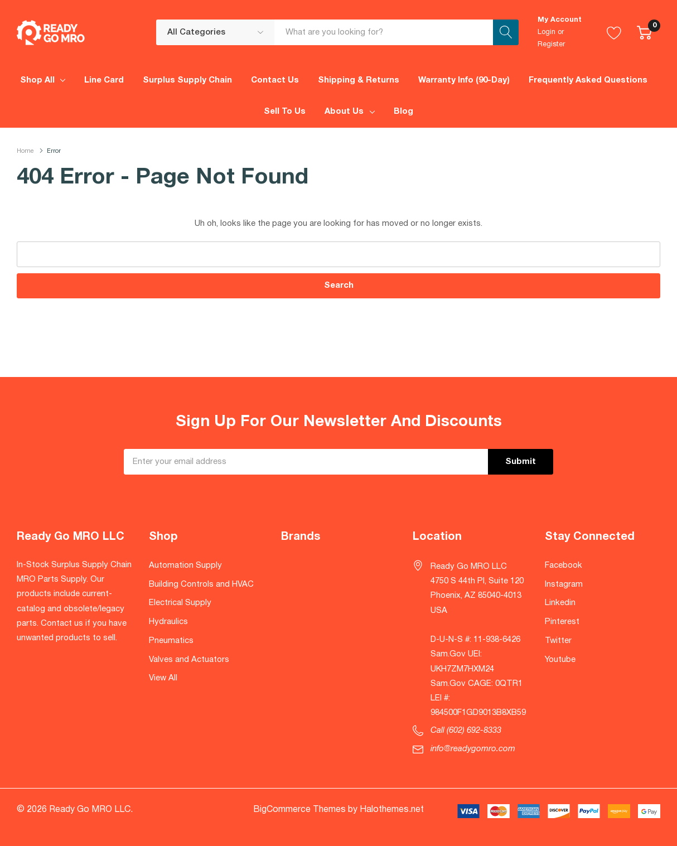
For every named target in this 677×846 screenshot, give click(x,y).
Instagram (564, 584)
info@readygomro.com (473, 749)
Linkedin (560, 603)
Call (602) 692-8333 (466, 730)
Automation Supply (185, 565)
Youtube (560, 660)
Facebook (563, 565)
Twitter (558, 641)
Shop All (37, 80)
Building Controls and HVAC (201, 584)
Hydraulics (168, 622)
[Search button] (506, 32)
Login (546, 32)
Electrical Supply (180, 603)
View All (163, 678)
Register (551, 44)
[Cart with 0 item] (644, 32)
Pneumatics (171, 641)
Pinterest (562, 622)
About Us (344, 111)
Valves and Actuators (189, 660)
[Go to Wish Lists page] (614, 32)
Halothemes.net (392, 810)
